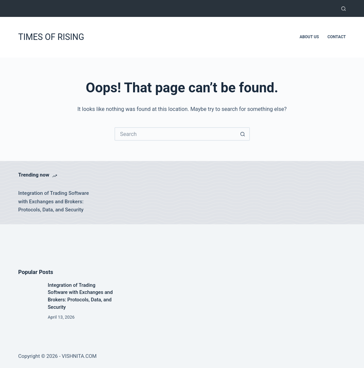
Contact (336, 36)
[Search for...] (175, 134)
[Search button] (243, 134)
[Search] (343, 8)
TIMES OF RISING (51, 37)
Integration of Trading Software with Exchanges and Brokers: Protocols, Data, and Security (53, 201)
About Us (309, 36)
